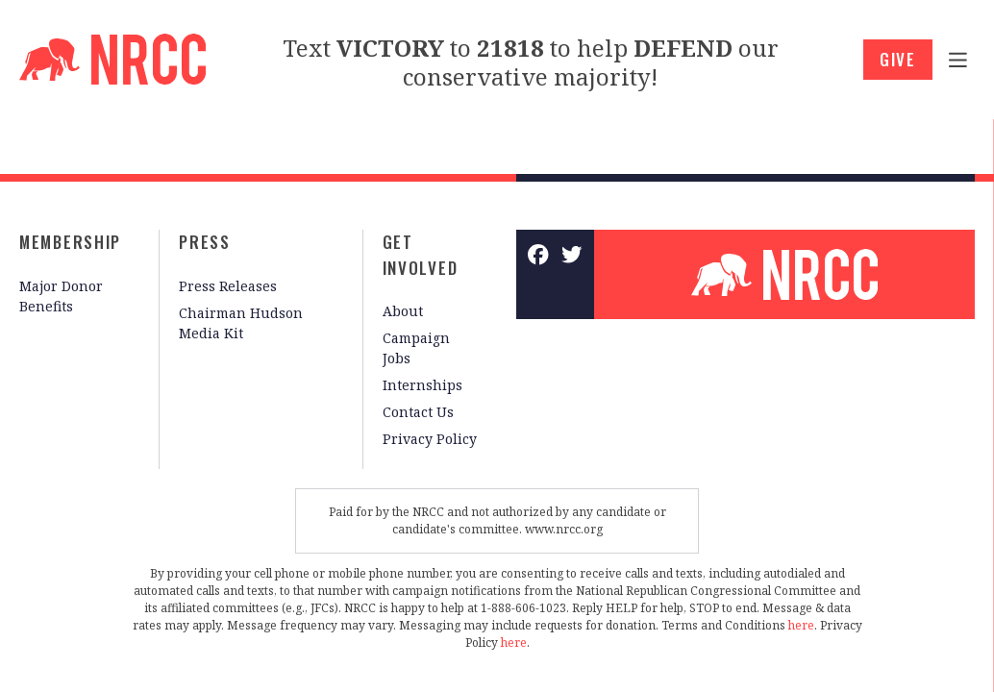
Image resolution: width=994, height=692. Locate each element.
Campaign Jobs (416, 348)
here (801, 625)
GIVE (898, 59)
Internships (422, 385)
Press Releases (228, 286)
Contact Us (418, 412)
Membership (70, 242)
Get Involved (421, 255)
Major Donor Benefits (61, 296)
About (403, 311)
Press (205, 242)
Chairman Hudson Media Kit (241, 323)
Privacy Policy (430, 439)
